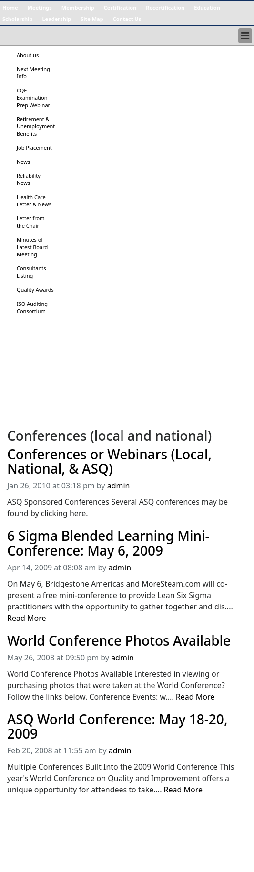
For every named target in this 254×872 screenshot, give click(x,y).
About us (28, 55)
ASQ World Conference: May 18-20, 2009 (117, 726)
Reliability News (29, 179)
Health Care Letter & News (34, 200)
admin (118, 485)
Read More (26, 618)
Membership (77, 7)
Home (10, 7)
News (23, 161)
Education (207, 7)
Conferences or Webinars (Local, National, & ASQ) (109, 462)
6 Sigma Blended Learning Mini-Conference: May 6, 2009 (108, 543)
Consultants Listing (31, 271)
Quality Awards (35, 289)
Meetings (40, 7)
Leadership (56, 18)
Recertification (165, 7)
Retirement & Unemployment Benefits (36, 126)
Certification (120, 7)
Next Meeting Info (33, 72)
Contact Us (127, 18)
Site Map (92, 18)
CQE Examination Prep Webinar (33, 98)
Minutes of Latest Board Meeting (32, 247)
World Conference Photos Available (119, 640)
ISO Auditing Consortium (32, 307)
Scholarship (17, 18)
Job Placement (34, 147)
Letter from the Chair (31, 221)
